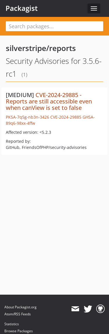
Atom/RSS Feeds (17, 314)
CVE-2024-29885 (65, 117)
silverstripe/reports (41, 48)
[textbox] (54, 26)
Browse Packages (18, 330)
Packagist (22, 8)
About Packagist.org (20, 307)
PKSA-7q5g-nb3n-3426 (27, 117)
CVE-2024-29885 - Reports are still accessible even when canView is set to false (49, 101)
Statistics (11, 323)
